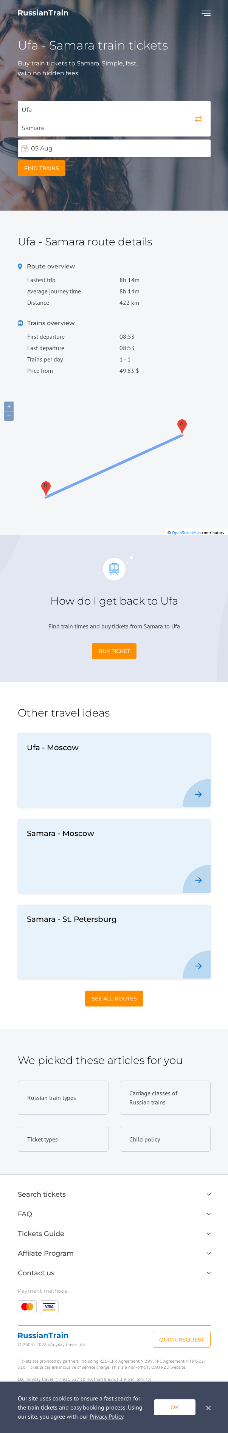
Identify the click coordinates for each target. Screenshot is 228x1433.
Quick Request (181, 1339)
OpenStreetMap (186, 532)
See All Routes (114, 998)
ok (175, 1407)
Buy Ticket (114, 651)
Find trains (41, 168)
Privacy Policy (106, 1416)
